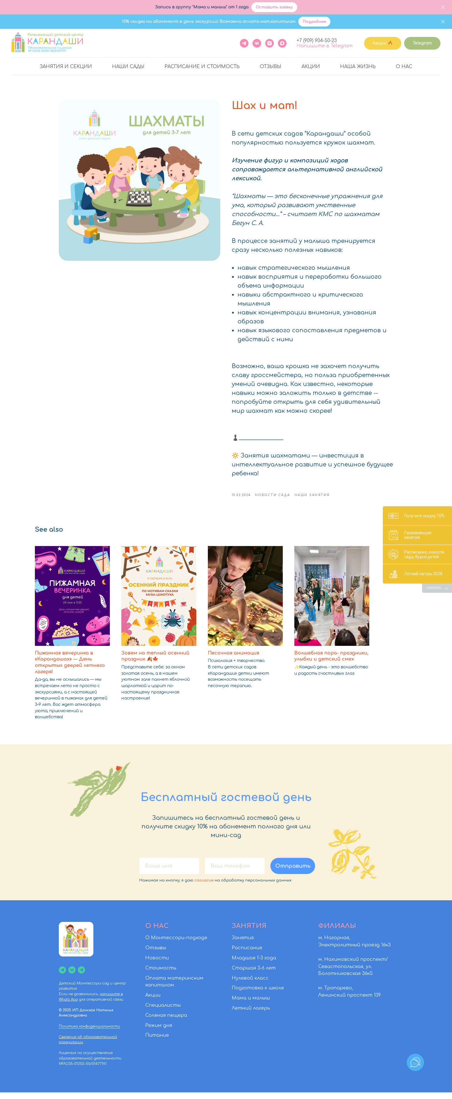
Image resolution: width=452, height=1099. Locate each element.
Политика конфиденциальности (89, 1033)
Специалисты (163, 1011)
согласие (204, 887)
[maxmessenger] (282, 43)
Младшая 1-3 (247, 964)
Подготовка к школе (258, 994)
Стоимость (160, 974)
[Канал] (62, 976)
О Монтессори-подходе (176, 944)
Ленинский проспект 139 (349, 1001)
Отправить (292, 872)
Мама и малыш (251, 1004)
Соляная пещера (166, 1021)
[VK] (257, 43)
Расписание (247, 954)
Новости (157, 964)
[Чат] (81, 976)
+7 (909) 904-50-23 (317, 40)
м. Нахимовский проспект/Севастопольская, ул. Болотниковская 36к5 (353, 973)
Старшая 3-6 (248, 974)
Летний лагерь (251, 1014)
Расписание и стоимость (202, 66)
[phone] (235, 872)
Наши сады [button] (128, 66)
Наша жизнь (358, 66)
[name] (169, 872)
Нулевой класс (250, 984)
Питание (157, 1041)
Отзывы (270, 66)
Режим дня (158, 1031)
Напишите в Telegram (325, 45)
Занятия (243, 944)
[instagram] (269, 43)
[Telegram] (244, 43)
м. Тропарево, (335, 994)
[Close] (443, 7)
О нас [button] (404, 66)
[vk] (72, 976)
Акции (311, 66)
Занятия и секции (66, 66)
